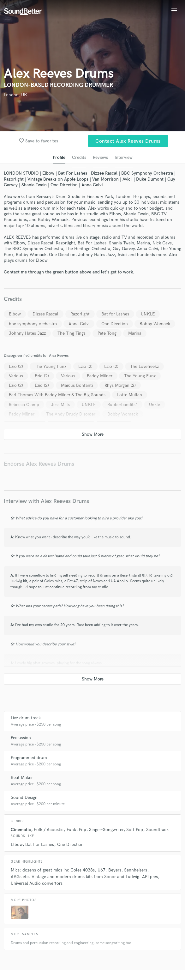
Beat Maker (22, 777)
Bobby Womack (155, 323)
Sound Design (24, 797)
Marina (134, 333)
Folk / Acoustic (48, 829)
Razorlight (80, 314)
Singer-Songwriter (106, 829)
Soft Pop (134, 829)
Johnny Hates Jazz (27, 333)
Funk (71, 829)
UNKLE (148, 314)
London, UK (15, 95)
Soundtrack (157, 829)
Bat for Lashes (115, 314)
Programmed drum (29, 757)
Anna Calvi (79, 323)
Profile (59, 157)
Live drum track (26, 718)
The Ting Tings (71, 333)
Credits (79, 157)
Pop (82, 829)
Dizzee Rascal (45, 314)
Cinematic (21, 829)
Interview (124, 157)
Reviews (100, 157)
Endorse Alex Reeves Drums (39, 464)
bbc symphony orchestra (33, 323)
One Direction (114, 323)
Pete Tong (107, 333)
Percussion (21, 737)
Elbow (15, 314)
